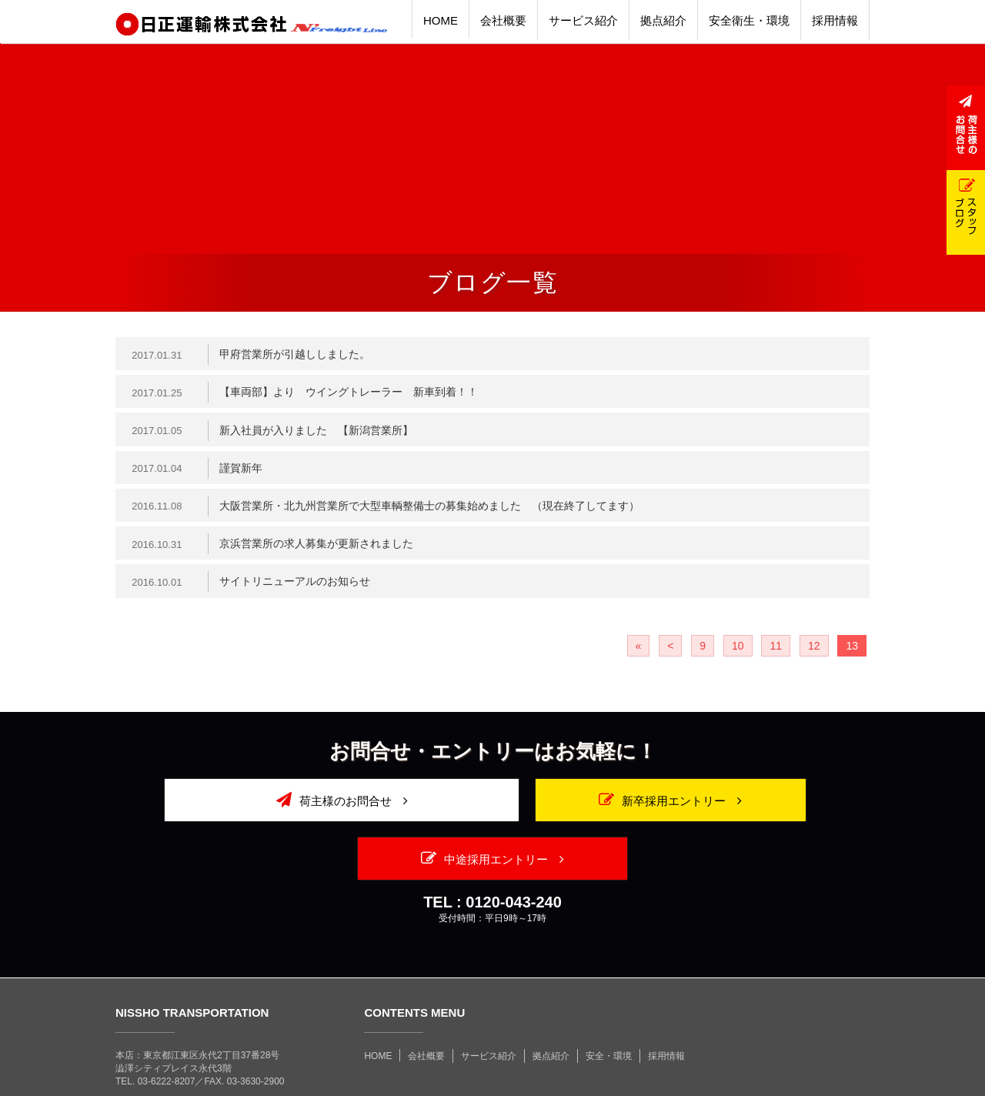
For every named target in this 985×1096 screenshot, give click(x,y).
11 (776, 655)
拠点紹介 (551, 1006)
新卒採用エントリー (492, 809)
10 (738, 655)
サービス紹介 (488, 1006)
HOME (378, 1006)
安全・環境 (609, 1006)
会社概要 (426, 1006)
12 (814, 655)
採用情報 (666, 1006)
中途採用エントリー (748, 809)
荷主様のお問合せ (236, 809)
